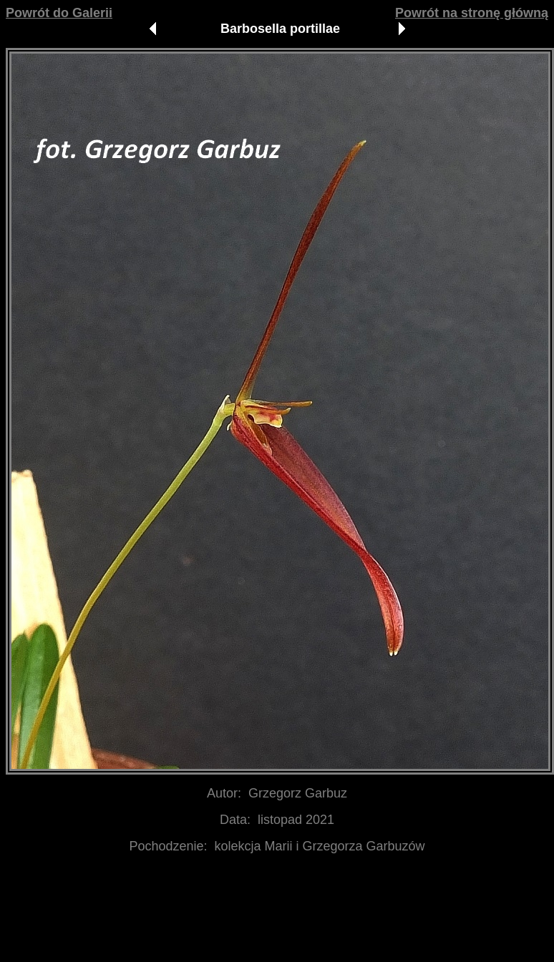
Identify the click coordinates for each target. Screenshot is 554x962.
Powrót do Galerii (59, 13)
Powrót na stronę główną (471, 13)
